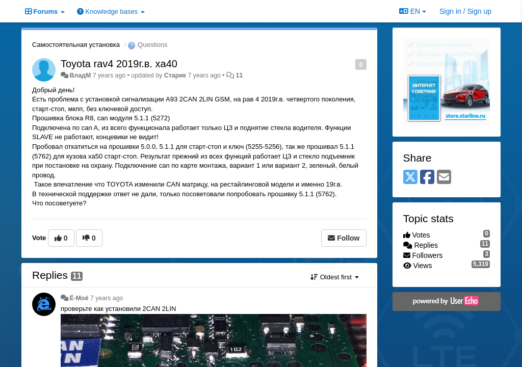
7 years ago (106, 298)
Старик (175, 75)
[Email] (444, 178)
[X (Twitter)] (410, 178)
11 (239, 75)
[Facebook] (427, 178)
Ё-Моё (78, 298)
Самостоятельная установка (76, 44)
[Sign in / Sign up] (465, 11)
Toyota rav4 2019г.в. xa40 (119, 63)
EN (412, 11)
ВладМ (80, 75)
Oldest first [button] (334, 277)
